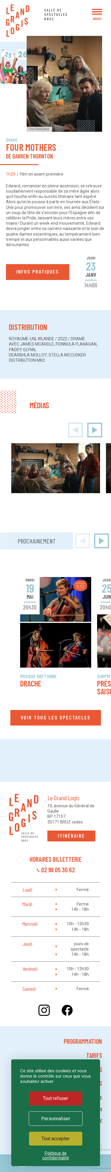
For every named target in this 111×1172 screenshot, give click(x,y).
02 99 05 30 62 (58, 869)
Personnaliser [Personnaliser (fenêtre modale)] (55, 1118)
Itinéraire (71, 835)
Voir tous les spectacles (56, 717)
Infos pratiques (37, 271)
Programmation (83, 1041)
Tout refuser (55, 1098)
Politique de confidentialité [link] (55, 1155)
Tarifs (94, 1055)
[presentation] (75, 430)
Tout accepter (55, 1138)
